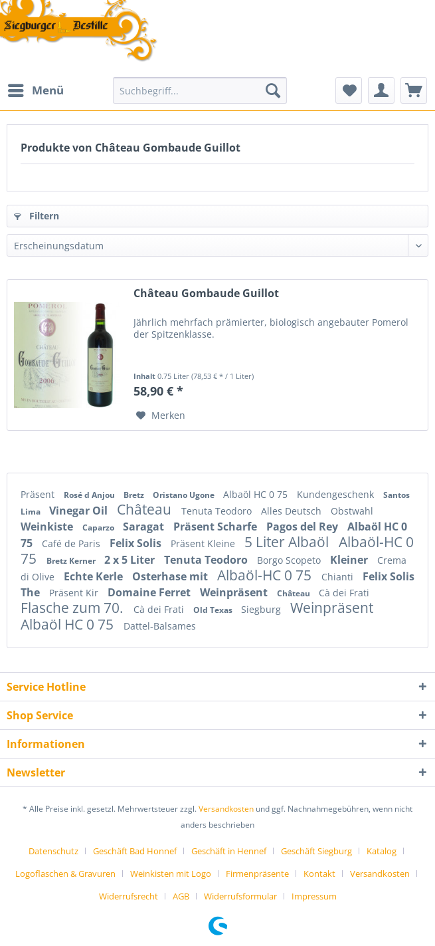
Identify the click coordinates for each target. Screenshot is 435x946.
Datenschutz (53, 851)
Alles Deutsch (292, 511)
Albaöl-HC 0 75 (266, 575)
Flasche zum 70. (74, 607)
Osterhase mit (171, 576)
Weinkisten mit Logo (170, 874)
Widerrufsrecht (128, 896)
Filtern (36, 215)
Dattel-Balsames (160, 626)
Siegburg (262, 609)
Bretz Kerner (72, 560)
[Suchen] (273, 90)
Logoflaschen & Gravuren (65, 874)
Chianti (338, 576)
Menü (36, 89)
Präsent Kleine (204, 543)
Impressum (314, 896)
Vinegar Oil (79, 510)
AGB (181, 896)
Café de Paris (72, 543)
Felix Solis (137, 543)
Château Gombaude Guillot (206, 293)
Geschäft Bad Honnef (135, 851)
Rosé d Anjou (90, 495)
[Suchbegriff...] (200, 90)
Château (146, 509)
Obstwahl (352, 511)
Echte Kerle (95, 576)
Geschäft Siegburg (316, 851)
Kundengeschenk (337, 494)
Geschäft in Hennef (228, 851)
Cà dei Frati (344, 592)
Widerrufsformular (240, 896)
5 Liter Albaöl (288, 541)
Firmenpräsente (257, 874)
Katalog (381, 851)
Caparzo (99, 527)
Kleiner (350, 559)
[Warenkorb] (413, 90)
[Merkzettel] (348, 90)
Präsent (39, 494)
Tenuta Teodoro (217, 511)
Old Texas (213, 610)
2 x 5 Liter (130, 559)
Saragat (145, 526)
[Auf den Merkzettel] (160, 415)
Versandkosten (226, 808)
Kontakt (319, 874)
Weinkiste (48, 526)
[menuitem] (35, 90)
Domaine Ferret (150, 592)
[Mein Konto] (381, 90)
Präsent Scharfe (216, 526)
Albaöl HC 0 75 (256, 494)
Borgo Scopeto (290, 560)
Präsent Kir (75, 592)
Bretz (135, 495)
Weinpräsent (235, 592)
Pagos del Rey (303, 526)
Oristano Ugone (185, 495)
